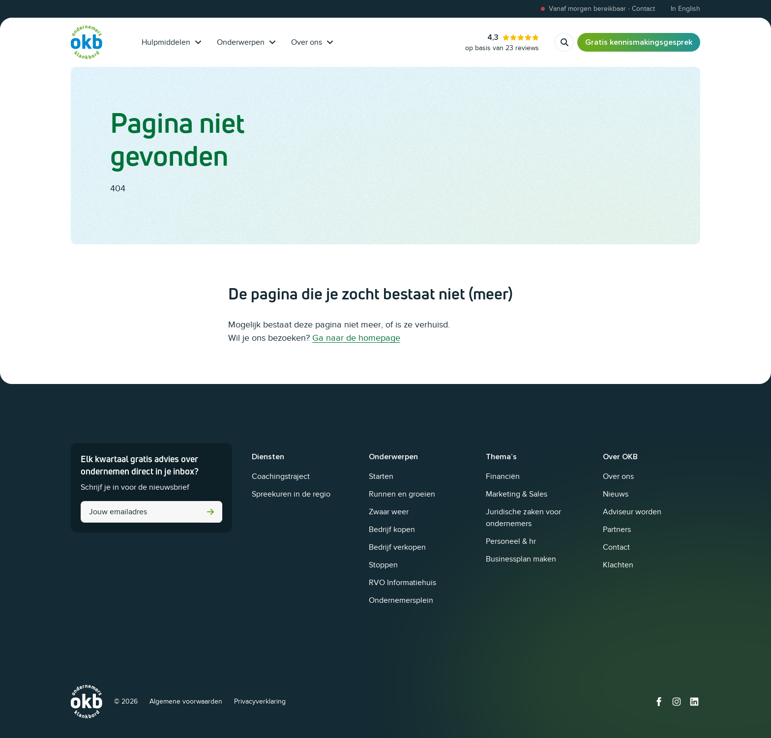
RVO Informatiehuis (402, 582)
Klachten (618, 565)
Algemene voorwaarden (185, 701)
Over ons (312, 42)
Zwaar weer (389, 511)
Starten (381, 476)
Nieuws (615, 494)
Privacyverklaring (260, 701)
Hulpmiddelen (171, 42)
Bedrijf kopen (392, 529)
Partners (617, 529)
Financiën (503, 476)
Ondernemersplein (401, 600)
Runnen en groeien (402, 494)
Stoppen (383, 565)
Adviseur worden (632, 511)
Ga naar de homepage (356, 338)
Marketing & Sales (516, 494)
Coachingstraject (281, 476)
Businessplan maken (521, 559)
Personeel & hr (511, 541)
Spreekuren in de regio (291, 494)
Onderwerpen (246, 42)
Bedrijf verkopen (397, 547)
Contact (616, 547)
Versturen (210, 512)
